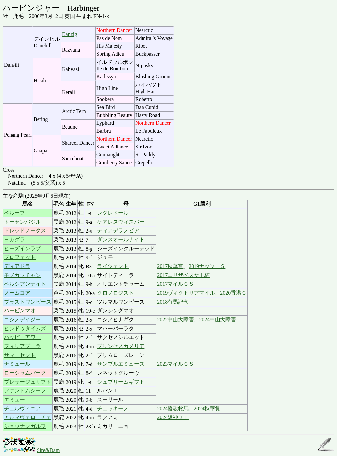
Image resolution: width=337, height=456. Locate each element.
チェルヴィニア (22, 408)
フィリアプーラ (22, 346)
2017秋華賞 (170, 266)
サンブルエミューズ (120, 364)
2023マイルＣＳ (175, 364)
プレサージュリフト (27, 382)
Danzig (69, 34)
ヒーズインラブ (22, 248)
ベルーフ (14, 213)
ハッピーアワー (22, 337)
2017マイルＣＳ (175, 284)
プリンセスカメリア (120, 346)
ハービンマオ (20, 310)
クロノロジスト (115, 293)
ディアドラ (17, 266)
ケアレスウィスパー (120, 222)
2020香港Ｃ (233, 293)
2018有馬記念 (173, 302)
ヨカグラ (14, 239)
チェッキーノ (113, 408)
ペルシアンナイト (25, 284)
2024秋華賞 (207, 408)
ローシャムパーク (25, 373)
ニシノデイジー (22, 319)
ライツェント (113, 266)
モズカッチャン (22, 275)
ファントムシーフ (25, 390)
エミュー (14, 399)
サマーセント (20, 355)
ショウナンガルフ (25, 426)
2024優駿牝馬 (173, 408)
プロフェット (20, 257)
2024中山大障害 (217, 319)
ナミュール (17, 364)
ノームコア (17, 293)
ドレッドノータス (25, 230)
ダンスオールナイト (120, 239)
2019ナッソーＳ (207, 266)
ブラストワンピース (27, 302)
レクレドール (113, 213)
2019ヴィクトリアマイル (186, 293)
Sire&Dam (48, 450)
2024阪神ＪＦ (173, 417)
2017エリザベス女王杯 (183, 275)
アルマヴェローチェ (27, 417)
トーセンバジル (22, 222)
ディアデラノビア (118, 230)
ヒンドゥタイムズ (25, 328)
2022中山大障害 (175, 319)
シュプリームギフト (120, 382)
